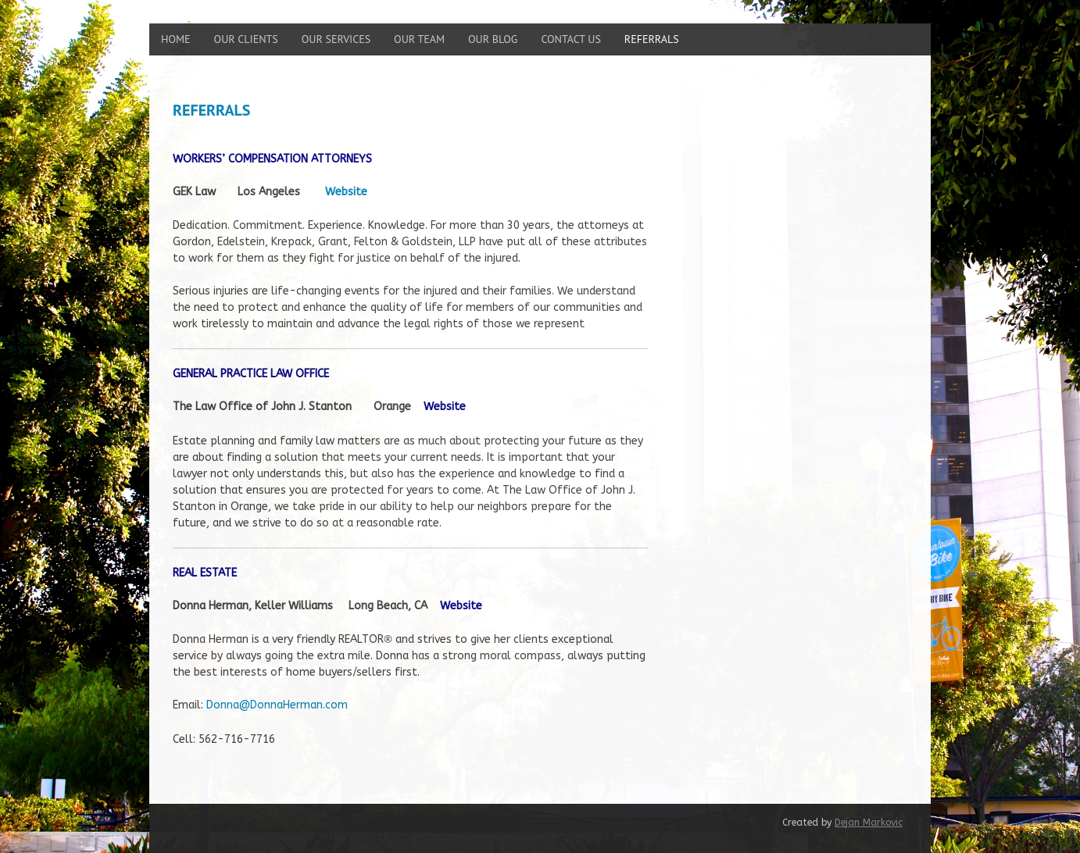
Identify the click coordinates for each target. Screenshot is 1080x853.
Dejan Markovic (869, 822)
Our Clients (246, 39)
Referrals (651, 39)
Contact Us (570, 39)
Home (176, 39)
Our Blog (492, 39)
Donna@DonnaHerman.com (277, 705)
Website (445, 406)
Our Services (336, 39)
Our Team (419, 39)
